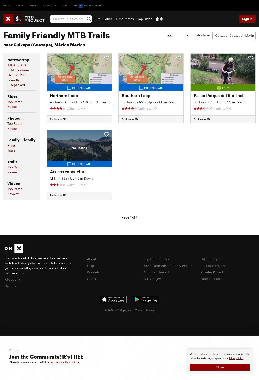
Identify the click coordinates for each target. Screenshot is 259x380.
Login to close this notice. (62, 362)
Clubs (91, 279)
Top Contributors (156, 259)
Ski (65, 5)
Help (90, 266)
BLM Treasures (18, 70)
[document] (220, 361)
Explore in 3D (58, 119)
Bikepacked (16, 85)
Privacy (150, 310)
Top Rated (15, 102)
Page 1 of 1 (129, 217)
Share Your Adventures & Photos (168, 266)
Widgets (93, 272)
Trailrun (49, 5)
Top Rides (144, 19)
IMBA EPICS (16, 65)
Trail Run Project (213, 266)
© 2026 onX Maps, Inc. (118, 310)
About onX (13, 279)
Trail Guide (104, 19)
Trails (11, 150)
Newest (13, 107)
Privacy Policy (236, 358)
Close (220, 367)
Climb (7, 5)
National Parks (211, 279)
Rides (11, 145)
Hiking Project (211, 259)
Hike (33, 5)
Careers (10, 286)
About (91, 259)
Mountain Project (156, 272)
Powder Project (212, 272)
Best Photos (125, 19)
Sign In (247, 19)
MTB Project (153, 279)
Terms (138, 310)
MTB (21, 5)
